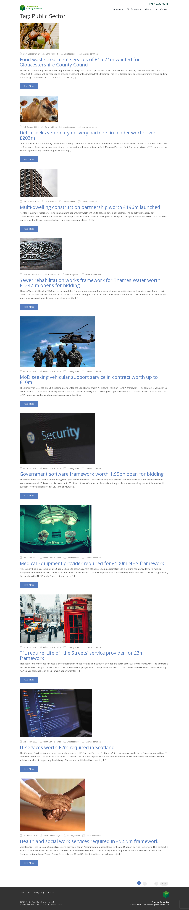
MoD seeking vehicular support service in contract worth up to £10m (89, 380)
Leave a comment (90, 54)
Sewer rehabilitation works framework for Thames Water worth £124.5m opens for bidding (90, 283)
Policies (51, 892)
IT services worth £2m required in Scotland (67, 747)
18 (156, 883)
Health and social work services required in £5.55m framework (89, 841)
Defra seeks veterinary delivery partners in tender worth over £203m (88, 135)
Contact (164, 9)
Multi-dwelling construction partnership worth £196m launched (90, 207)
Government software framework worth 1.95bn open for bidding (92, 474)
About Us (151, 9)
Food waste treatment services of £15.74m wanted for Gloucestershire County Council (80, 62)
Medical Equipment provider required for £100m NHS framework (92, 563)
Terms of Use (25, 892)
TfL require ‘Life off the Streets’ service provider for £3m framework (82, 655)
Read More (29, 86)
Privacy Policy (39, 892)
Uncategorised (70, 54)
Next (164, 883)
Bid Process (134, 9)
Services (118, 9)
